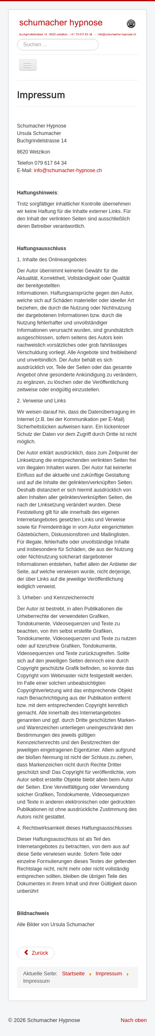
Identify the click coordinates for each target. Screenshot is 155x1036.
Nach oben (134, 1020)
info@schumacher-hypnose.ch (68, 170)
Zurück (35, 953)
